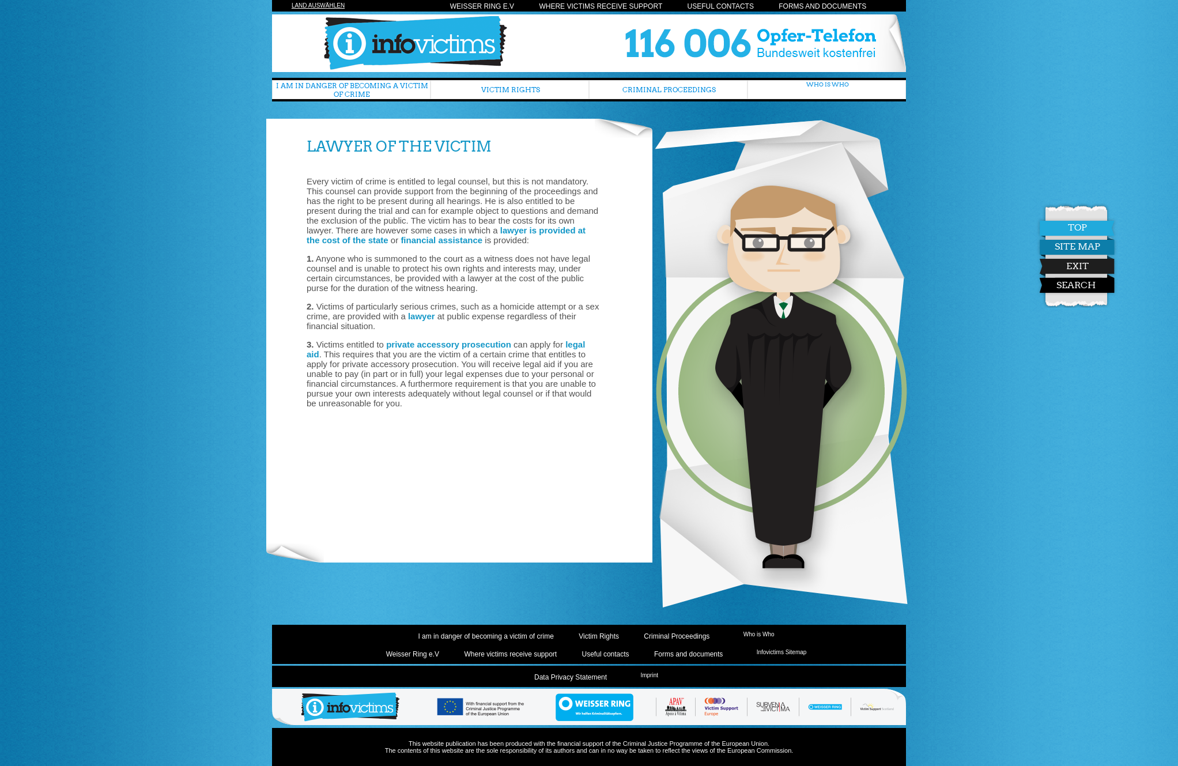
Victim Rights (510, 89)
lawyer (421, 316)
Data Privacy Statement (570, 677)
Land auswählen (318, 5)
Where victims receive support (600, 6)
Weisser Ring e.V (482, 6)
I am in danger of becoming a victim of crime (352, 90)
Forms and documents (822, 6)
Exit (1057, 266)
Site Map (1057, 246)
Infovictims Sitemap (782, 652)
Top (1057, 227)
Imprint (649, 675)
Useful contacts (721, 6)
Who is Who (827, 84)
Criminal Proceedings (669, 89)
